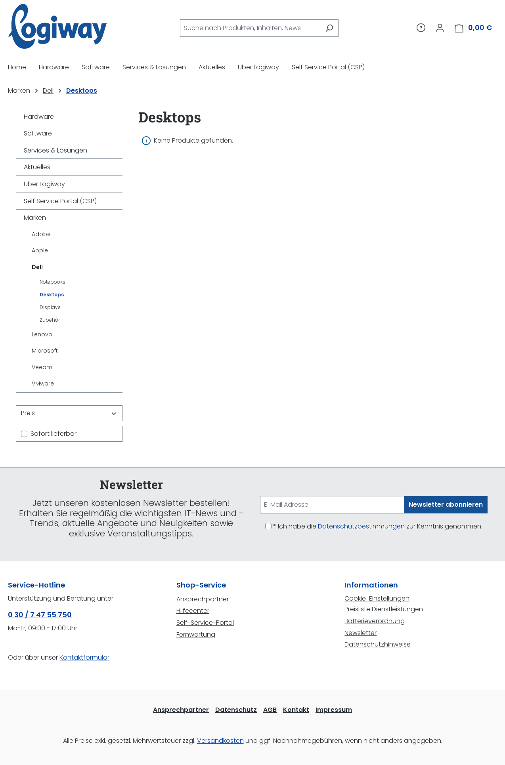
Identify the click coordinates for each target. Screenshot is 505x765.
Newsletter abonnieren (446, 504)
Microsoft (45, 351)
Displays (50, 307)
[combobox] (250, 28)
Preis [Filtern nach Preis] (69, 413)
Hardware (39, 116)
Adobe (41, 234)
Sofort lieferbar (54, 433)
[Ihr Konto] (440, 28)
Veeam (42, 367)
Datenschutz (236, 709)
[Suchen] (329, 28)
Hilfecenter (192, 610)
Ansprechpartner (202, 599)
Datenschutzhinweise (377, 644)
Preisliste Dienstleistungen (383, 609)
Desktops (52, 294)
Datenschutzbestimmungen (361, 526)
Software (38, 133)
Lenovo (42, 334)
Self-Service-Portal (205, 622)
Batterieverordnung (374, 621)
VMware (43, 383)
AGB (270, 709)
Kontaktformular (84, 657)
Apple (40, 250)
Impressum (334, 709)
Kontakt (296, 709)
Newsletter (360, 632)
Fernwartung (195, 634)
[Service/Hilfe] (420, 28)
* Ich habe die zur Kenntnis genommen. (377, 526)
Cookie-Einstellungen (376, 598)
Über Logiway (44, 184)
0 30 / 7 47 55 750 (40, 615)
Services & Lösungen (55, 150)
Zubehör (50, 320)
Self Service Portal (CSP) (60, 201)
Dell (37, 267)
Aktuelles (37, 167)
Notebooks (52, 282)
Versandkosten (220, 740)
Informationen (371, 585)
